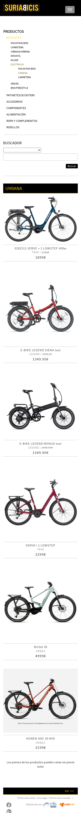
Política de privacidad (59, 797)
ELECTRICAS (17, 64)
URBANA (23, 72)
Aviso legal (42, 797)
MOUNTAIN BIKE (19, 43)
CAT (72, 791)
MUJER (14, 60)
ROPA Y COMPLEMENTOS (21, 121)
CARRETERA (17, 47)
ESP (67, 791)
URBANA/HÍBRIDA (20, 51)
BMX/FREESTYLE (19, 87)
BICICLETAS (13, 37)
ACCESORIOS (14, 101)
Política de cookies (26, 797)
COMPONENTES (16, 108)
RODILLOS (12, 127)
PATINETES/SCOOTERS (20, 95)
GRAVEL (15, 83)
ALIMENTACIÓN (16, 114)
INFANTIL (16, 55)
